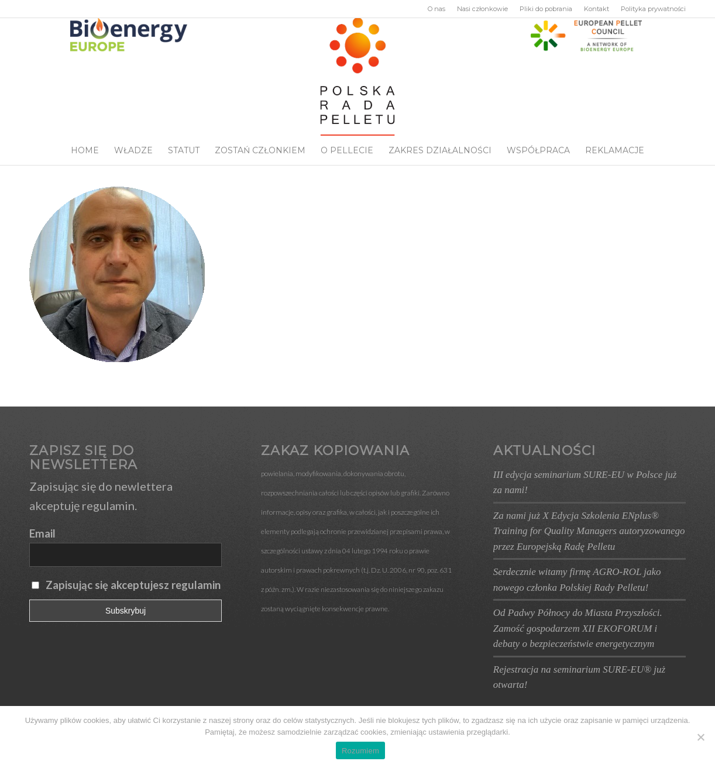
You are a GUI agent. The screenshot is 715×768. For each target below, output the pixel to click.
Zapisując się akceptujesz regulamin (133, 584)
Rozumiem (360, 750)
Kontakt (596, 9)
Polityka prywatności (653, 9)
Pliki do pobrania (546, 9)
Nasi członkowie (482, 9)
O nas (436, 9)
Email (42, 533)
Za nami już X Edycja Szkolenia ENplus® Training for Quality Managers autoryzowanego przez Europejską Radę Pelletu (589, 531)
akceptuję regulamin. (83, 505)
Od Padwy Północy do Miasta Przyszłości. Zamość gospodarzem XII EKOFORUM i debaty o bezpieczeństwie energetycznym (577, 628)
